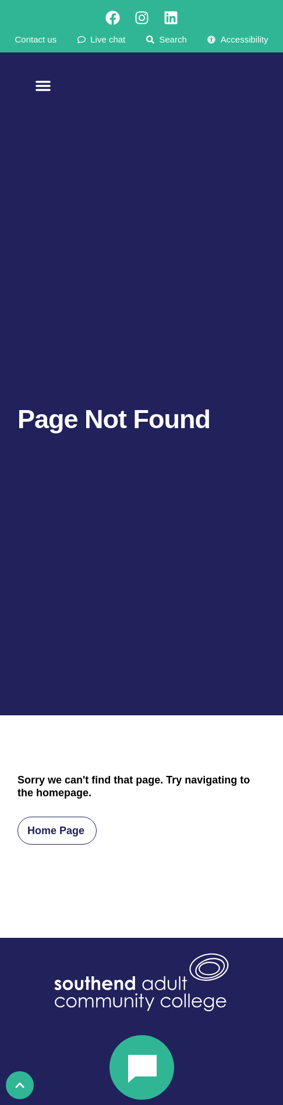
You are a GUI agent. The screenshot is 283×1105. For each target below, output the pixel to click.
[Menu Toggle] (43, 90)
